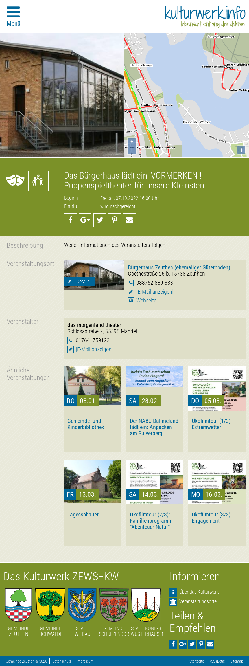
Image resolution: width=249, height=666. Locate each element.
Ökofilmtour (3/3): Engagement (212, 517)
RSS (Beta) (217, 661)
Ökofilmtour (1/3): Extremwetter (212, 424)
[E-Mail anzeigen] (155, 292)
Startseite (196, 661)
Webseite (146, 300)
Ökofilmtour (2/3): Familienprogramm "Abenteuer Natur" (151, 520)
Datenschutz (61, 661)
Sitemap (236, 661)
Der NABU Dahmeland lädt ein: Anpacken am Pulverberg (154, 427)
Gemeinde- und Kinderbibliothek (85, 424)
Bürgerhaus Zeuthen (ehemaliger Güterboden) (179, 267)
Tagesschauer (83, 514)
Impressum (85, 661)
